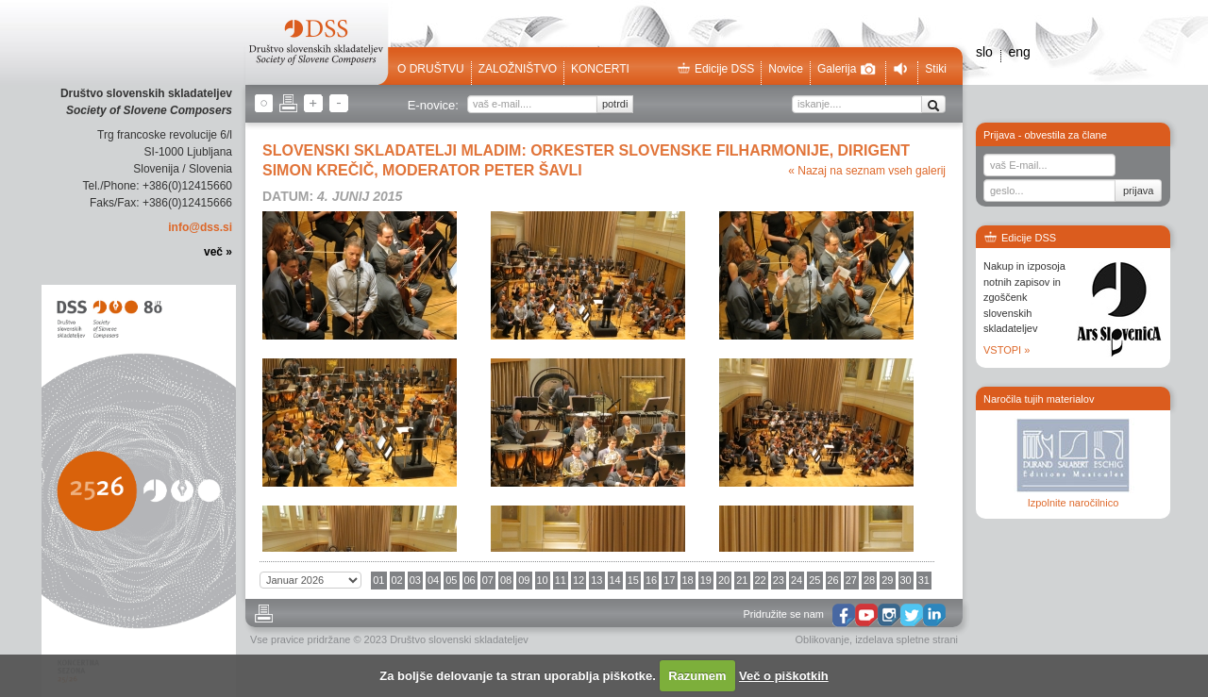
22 (760, 580)
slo (984, 51)
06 (470, 580)
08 (506, 580)
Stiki (936, 68)
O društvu (430, 68)
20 (724, 580)
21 (741, 580)
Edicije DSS (715, 68)
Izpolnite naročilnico (1073, 502)
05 (451, 580)
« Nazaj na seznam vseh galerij (867, 170)
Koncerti (600, 68)
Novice (785, 68)
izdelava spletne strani (906, 639)
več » (218, 251)
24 (796, 580)
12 (578, 580)
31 (924, 580)
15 (633, 580)
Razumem (697, 676)
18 (688, 580)
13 (596, 580)
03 (415, 580)
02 (397, 580)
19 (706, 580)
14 (615, 580)
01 (378, 580)
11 (560, 580)
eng (1019, 51)
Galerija (846, 68)
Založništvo (517, 68)
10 (542, 580)
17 (669, 580)
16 (651, 580)
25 (814, 580)
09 (523, 580)
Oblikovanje (822, 639)
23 (778, 580)
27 (851, 580)
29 (887, 580)
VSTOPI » (1006, 350)
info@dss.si (200, 227)
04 (433, 580)
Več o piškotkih (784, 676)
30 (906, 580)
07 (488, 580)
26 (833, 580)
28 (869, 580)
